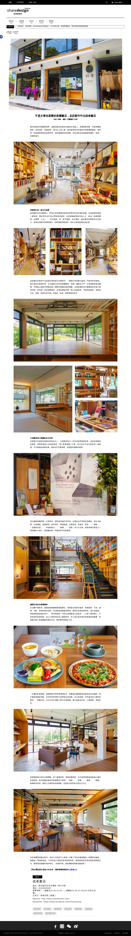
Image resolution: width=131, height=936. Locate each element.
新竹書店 (37, 909)
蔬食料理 (58, 909)
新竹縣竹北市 (50, 913)
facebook (55, 926)
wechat (69, 926)
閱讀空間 (68, 909)
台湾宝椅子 (20, 2)
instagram (62, 926)
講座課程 (89, 909)
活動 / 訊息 (32, 2)
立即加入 (72, 870)
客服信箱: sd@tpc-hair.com (66, 933)
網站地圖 (125, 933)
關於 (10, 2)
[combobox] (119, 2)
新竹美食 (47, 909)
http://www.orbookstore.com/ (55, 899)
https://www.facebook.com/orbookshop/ (63, 902)
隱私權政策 (108, 933)
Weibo (76, 926)
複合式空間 (38, 913)
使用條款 (117, 933)
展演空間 (78, 909)
